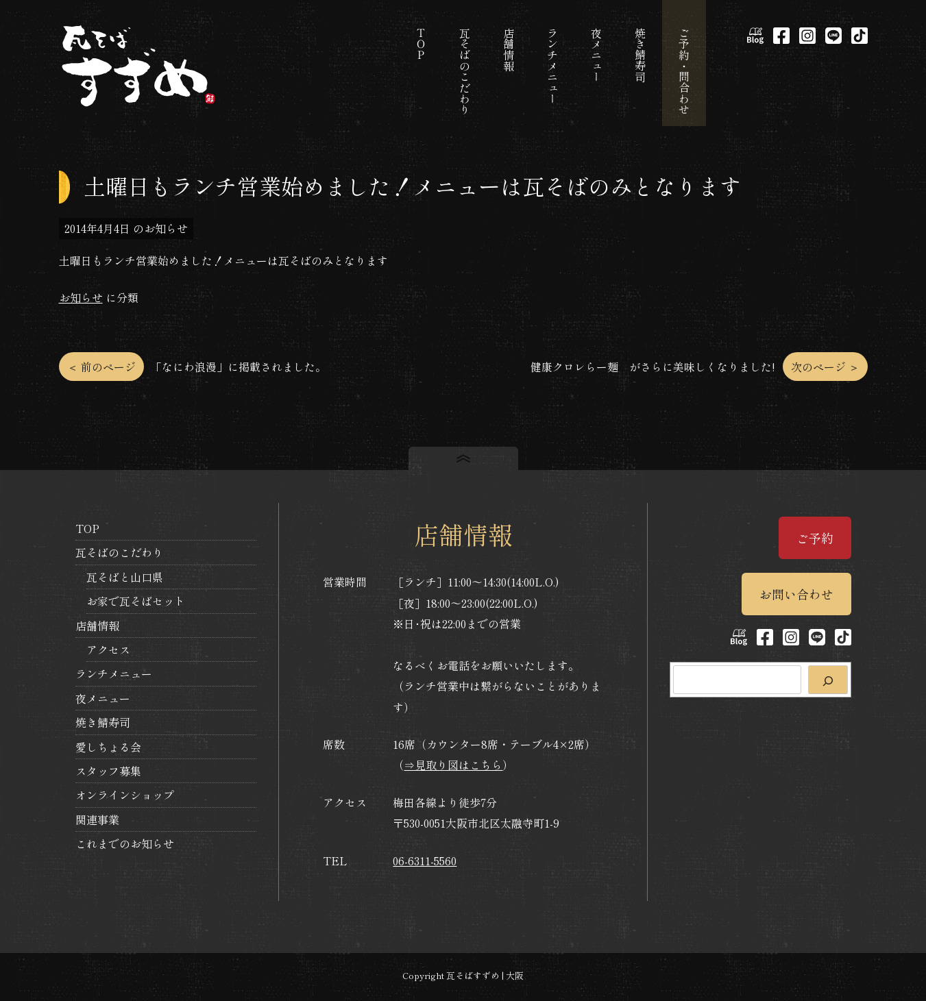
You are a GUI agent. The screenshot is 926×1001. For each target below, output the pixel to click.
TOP (87, 528)
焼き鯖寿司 (102, 722)
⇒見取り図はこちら (453, 764)
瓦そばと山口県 (124, 577)
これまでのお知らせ (124, 843)
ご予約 (814, 538)
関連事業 (97, 819)
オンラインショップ (124, 795)
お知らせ (81, 297)
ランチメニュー (113, 673)
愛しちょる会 (108, 747)
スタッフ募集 (108, 771)
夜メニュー (102, 698)
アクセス (108, 649)
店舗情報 (97, 625)
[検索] (828, 679)
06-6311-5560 (424, 860)
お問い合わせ (796, 594)
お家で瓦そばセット (135, 601)
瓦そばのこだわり (119, 552)
